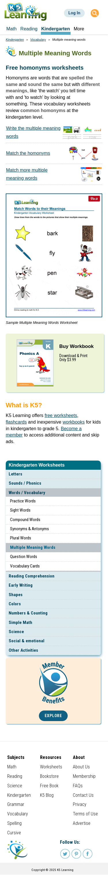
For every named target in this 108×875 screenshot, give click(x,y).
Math (11, 767)
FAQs (78, 785)
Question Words (23, 556)
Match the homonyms (28, 153)
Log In (74, 12)
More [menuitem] (79, 28)
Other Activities (23, 650)
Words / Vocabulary (27, 492)
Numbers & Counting (28, 613)
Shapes (15, 594)
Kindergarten (15, 39)
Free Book (49, 785)
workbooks (73, 422)
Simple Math (20, 622)
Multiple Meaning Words (32, 547)
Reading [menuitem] (29, 28)
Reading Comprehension (31, 576)
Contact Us (83, 795)
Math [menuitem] (11, 28)
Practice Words (23, 501)
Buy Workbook (76, 346)
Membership (84, 776)
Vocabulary (38, 39)
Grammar (15, 804)
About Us (81, 767)
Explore (53, 715)
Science (16, 631)
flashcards (16, 422)
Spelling (14, 823)
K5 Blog (47, 795)
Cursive (14, 832)
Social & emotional (26, 640)
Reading (14, 776)
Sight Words (20, 510)
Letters (15, 474)
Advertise (81, 823)
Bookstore (49, 776)
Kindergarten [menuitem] (55, 28)
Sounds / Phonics (25, 483)
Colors (15, 603)
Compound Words (25, 519)
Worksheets (51, 767)
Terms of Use (85, 814)
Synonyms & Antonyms (29, 528)
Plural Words (20, 538)
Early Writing (21, 585)
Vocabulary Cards (25, 566)
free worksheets (61, 415)
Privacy (79, 804)
